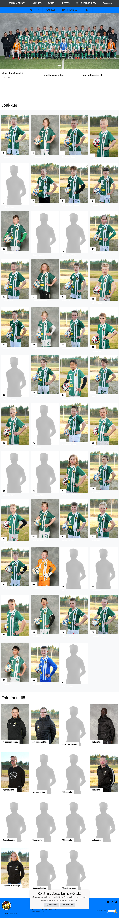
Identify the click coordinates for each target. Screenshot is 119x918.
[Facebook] (103, 902)
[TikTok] (115, 902)
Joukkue (50, 10)
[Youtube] (107, 902)
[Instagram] (111, 902)
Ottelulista (7, 86)
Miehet (37, 3)
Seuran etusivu (17, 3)
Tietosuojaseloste (9, 913)
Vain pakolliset (67, 904)
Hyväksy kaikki (52, 904)
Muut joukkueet (86, 3)
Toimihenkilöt (70, 10)
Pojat (51, 3)
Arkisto (107, 3)
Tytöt (66, 3)
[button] (9, 41)
